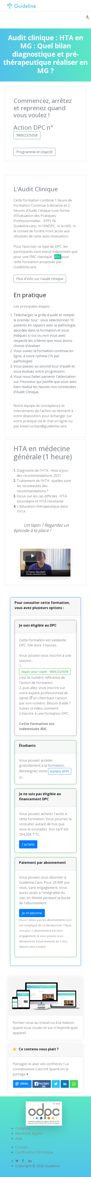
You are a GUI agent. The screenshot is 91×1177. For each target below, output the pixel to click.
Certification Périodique (34, 1152)
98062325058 (27, 135)
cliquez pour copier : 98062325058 (44, 672)
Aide (18, 1138)
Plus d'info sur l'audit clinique (39, 278)
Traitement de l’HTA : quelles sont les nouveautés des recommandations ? (44, 485)
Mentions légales (29, 1133)
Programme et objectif (34, 152)
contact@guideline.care (48, 426)
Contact (21, 1147)
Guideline (22, 1128)
